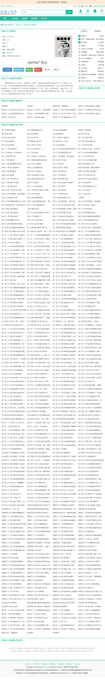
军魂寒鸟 (101, 78)
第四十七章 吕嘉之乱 (60, 171)
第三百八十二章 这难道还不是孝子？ (90, 486)
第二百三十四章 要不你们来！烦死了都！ (91, 347)
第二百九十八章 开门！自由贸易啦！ (90, 407)
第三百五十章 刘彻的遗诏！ (87, 456)
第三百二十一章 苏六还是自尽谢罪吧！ (65, 430)
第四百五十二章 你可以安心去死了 (38, 554)
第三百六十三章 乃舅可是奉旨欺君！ (14, 471)
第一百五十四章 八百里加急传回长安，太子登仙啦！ (91, 272)
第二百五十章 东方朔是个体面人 (89, 362)
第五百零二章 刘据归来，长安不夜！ (90, 599)
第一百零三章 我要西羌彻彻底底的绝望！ (14, 227)
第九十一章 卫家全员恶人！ (11, 216)
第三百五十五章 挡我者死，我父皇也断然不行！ (14, 464)
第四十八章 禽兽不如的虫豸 (87, 171)
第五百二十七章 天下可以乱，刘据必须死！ (65, 113)
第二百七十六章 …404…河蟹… (37, 389)
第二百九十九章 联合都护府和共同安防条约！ (14, 411)
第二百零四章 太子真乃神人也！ (38, 321)
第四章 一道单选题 (84, 130)
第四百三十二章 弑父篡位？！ (37, 535)
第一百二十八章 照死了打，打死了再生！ (40, 250)
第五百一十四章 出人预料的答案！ (89, 610)
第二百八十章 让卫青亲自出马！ (38, 392)
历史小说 (19, 25)
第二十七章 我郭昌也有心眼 (62, 152)
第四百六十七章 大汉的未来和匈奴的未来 (14, 569)
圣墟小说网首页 (7, 25)
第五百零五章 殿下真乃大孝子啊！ (64, 603)
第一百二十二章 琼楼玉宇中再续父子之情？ (91, 242)
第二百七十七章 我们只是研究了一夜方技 (65, 389)
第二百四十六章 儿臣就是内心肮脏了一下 (91, 359)
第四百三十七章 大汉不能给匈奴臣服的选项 (65, 539)
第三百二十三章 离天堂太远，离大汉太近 (14, 434)
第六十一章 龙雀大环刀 (9, 186)
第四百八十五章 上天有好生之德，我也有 (65, 584)
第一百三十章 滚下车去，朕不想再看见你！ (91, 250)
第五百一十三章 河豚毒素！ (62, 610)
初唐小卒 (84, 78)
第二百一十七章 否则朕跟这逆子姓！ (65, 332)
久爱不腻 (101, 65)
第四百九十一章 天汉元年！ (11, 591)
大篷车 (101, 36)
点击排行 (24, 18)
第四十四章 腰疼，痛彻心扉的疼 (89, 167)
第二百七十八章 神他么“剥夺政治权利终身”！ (91, 389)
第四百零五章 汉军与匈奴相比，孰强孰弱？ (65, 509)
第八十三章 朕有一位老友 (86, 205)
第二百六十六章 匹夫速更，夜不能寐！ (91, 377)
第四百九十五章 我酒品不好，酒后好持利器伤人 (14, 595)
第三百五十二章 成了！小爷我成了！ (39, 460)
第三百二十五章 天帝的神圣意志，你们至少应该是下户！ (65, 434)
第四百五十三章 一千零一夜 (62, 554)
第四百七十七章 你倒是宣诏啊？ (63, 576)
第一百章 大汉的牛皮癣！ (35, 224)
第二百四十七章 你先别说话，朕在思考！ (14, 362)
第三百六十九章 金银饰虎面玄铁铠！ (65, 475)
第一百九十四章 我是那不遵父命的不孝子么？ (91, 310)
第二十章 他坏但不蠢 (85, 145)
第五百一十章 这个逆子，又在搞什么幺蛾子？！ (91, 606)
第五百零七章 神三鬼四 (9, 606)
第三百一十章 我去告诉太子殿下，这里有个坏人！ (91, 419)
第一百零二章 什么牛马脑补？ (88, 224)
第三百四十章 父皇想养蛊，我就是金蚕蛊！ (40, 449)
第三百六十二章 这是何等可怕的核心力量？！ (91, 468)
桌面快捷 (102, 6)
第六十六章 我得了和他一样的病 (38, 190)
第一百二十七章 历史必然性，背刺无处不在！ (14, 250)
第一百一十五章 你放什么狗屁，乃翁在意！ (14, 239)
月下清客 (101, 45)
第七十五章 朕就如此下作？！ (63, 197)
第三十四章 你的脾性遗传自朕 (37, 160)
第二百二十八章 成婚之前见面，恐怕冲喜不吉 (40, 344)
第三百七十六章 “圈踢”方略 (36, 483)
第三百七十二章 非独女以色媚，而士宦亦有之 (40, 479)
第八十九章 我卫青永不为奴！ (63, 212)
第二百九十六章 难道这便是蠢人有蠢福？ (40, 407)
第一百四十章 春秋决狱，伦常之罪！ (39, 261)
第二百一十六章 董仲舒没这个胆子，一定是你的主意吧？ (40, 332)
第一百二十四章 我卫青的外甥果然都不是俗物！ (40, 246)
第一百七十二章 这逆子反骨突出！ (38, 291)
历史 (8, 40)
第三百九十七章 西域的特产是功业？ (65, 501)
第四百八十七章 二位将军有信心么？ (14, 588)
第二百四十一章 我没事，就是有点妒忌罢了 (65, 355)
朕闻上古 (101, 81)
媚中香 (83, 45)
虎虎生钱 (101, 55)
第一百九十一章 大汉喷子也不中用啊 (14, 310)
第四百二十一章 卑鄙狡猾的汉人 (63, 524)
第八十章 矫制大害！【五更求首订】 (14, 205)
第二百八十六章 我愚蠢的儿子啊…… (90, 396)
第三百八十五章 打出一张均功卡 (63, 490)
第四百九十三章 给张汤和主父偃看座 (65, 591)
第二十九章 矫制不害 (9, 156)
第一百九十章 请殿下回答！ (87, 306)
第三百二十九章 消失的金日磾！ (63, 438)
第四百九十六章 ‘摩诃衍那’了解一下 (39, 595)
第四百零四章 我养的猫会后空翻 (38, 509)
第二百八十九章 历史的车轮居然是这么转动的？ (65, 400)
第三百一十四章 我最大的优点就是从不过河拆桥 (91, 422)
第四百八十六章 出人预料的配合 (89, 584)
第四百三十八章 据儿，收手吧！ (89, 539)
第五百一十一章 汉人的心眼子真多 (13, 610)
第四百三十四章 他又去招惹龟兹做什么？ (91, 535)
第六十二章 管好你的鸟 (35, 186)
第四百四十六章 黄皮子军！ (87, 546)
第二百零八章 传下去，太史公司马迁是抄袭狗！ (40, 325)
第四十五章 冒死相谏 (9, 171)
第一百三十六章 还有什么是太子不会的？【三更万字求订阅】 (40, 257)
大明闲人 (84, 36)
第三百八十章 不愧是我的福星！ (38, 486)
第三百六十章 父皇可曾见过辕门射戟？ (40, 468)
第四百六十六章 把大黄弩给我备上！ (90, 565)
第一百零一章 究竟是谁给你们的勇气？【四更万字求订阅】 (65, 224)
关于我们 (29, 664)
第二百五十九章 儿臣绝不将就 (12, 374)
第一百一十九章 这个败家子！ (12, 242)
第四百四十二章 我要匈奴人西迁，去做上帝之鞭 (91, 543)
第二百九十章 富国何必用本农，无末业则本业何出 (91, 400)
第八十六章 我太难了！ (86, 209)
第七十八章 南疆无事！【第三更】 (64, 201)
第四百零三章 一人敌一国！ (11, 509)
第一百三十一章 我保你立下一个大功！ (14, 254)
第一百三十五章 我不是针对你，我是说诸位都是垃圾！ (14, 257)
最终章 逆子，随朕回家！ (61, 106)
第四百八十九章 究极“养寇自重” (63, 588)
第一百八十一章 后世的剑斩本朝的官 (65, 299)
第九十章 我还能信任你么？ (87, 212)
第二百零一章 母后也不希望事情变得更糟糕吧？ (65, 317)
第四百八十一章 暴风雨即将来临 (63, 580)
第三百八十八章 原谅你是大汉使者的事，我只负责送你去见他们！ (40, 494)
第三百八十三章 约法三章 (10, 490)
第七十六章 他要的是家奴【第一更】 (14, 201)
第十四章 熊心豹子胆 (34, 141)
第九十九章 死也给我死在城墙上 (12, 224)
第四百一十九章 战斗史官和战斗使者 (14, 524)
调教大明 (84, 71)
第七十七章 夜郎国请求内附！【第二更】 (40, 201)
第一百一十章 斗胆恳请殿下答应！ (89, 231)
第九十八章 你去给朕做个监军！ (89, 220)
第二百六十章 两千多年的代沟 (37, 374)
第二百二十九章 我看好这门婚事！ (64, 344)
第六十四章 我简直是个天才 (87, 186)
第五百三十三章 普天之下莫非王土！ (14, 110)
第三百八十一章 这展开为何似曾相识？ (65, 486)
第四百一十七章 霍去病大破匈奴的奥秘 (65, 520)
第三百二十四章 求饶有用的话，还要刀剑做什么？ (40, 434)
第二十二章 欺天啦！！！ (35, 149)
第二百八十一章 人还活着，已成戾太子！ (65, 392)
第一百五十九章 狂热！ (9, 280)
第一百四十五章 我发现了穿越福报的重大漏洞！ (65, 265)
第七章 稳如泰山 (58, 134)
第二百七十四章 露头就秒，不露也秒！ (91, 385)
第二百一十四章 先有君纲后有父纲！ (90, 329)
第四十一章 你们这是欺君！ (11, 167)
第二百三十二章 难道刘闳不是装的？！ (40, 347)
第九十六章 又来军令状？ (35, 220)
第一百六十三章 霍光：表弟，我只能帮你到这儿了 (14, 284)
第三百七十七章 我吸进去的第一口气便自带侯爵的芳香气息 (65, 483)
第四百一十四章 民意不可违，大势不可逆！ (91, 516)
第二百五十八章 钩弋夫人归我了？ (89, 370)
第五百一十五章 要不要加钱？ (12, 614)
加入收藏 (94, 6)
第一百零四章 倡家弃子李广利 (37, 227)
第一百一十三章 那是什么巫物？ (63, 235)
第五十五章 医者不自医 (60, 179)
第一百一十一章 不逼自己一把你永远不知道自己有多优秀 (14, 235)
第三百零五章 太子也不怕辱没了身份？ (65, 415)
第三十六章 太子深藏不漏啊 (87, 160)
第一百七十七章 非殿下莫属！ (63, 295)
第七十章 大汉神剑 (33, 194)
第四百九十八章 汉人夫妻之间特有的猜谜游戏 (91, 595)
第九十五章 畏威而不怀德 (10, 220)
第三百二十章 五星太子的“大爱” (37, 430)
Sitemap (77, 664)
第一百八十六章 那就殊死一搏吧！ (89, 302)
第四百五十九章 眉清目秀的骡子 (12, 561)
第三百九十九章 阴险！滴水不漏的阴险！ (14, 505)
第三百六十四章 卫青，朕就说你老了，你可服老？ (40, 471)
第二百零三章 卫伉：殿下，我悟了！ (14, 321)
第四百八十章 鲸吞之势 (35, 580)
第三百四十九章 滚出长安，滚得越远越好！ (65, 456)
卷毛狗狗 (101, 74)
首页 (4, 18)
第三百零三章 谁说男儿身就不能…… (14, 415)
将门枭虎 (84, 42)
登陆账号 (3, 6)
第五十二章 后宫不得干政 (86, 175)
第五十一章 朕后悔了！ (60, 175)
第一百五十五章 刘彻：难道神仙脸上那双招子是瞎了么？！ (14, 276)
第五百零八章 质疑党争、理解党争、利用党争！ (40, 606)
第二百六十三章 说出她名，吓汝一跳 (14, 377)
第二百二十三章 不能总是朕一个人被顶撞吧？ (14, 340)
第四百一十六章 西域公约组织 (37, 520)
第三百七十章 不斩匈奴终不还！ (89, 475)
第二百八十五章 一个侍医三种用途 (64, 396)
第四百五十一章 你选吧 (9, 554)
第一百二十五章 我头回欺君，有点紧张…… (65, 246)
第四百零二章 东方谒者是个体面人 (89, 505)
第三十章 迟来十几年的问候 (36, 156)
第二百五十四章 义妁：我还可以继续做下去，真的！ (91, 366)
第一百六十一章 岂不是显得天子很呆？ (65, 280)
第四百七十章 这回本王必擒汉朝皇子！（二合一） (91, 569)
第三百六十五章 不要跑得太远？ (63, 471)
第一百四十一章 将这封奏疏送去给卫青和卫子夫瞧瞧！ (65, 261)
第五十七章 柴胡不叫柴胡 (10, 182)
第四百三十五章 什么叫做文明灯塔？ (14, 539)
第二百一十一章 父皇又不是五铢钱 (13, 329)
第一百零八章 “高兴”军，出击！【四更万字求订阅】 (40, 231)
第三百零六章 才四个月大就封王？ (89, 415)
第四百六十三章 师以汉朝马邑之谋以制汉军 (14, 565)
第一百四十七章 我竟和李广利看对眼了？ (14, 269)
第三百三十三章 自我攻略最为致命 (64, 441)
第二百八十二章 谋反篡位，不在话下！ (91, 392)
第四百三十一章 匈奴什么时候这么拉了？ (14, 535)
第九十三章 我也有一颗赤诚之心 (63, 216)
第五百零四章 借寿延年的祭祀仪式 (38, 603)
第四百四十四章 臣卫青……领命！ (38, 546)
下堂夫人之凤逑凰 (87, 49)
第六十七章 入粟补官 (60, 190)
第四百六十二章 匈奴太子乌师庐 (89, 561)
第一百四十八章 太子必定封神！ (38, 269)
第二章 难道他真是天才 (35, 130)
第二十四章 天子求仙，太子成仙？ (89, 149)
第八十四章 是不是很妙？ (10, 209)
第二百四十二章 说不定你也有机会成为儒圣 (91, 355)
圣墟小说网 (80, 648)
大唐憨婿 (84, 52)
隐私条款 (45, 664)
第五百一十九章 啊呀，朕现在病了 (13, 618)
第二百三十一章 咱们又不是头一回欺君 (14, 347)
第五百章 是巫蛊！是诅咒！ (36, 599)
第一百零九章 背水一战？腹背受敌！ (65, 231)
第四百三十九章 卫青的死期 (11, 543)
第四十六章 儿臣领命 (34, 171)
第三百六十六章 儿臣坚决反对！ (89, 471)
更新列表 (19, 70)
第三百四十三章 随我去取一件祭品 (13, 453)
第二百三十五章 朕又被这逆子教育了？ (14, 351)
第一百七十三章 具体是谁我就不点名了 (65, 291)
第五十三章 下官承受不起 (10, 179)
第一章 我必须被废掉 (9, 130)
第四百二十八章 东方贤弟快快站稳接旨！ (40, 531)
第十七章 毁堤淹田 (8, 145)
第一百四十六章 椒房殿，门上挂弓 (89, 265)
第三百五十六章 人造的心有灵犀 (38, 464)
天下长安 (84, 68)
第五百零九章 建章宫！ (60, 606)
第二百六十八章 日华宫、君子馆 (38, 381)
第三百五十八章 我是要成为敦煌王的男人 (91, 464)
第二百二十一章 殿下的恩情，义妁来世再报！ (65, 336)
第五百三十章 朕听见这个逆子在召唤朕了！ (91, 110)
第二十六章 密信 (32, 152)
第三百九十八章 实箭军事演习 (88, 501)
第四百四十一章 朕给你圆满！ (63, 543)
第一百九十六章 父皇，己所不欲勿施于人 (40, 314)
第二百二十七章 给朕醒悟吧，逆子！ (14, 344)
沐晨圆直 (101, 61)
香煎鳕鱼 (101, 71)
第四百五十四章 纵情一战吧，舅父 (89, 554)
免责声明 (37, 664)
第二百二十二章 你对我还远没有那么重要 (91, 336)
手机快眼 (77, 6)
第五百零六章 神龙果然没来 (87, 603)
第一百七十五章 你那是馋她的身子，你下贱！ (14, 295)
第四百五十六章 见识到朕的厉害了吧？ (40, 558)
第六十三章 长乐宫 (59, 186)
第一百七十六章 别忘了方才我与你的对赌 (40, 295)
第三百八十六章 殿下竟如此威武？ (89, 490)
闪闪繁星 (101, 39)
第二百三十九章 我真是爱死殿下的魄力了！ (14, 355)
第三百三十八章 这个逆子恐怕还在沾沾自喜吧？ (91, 445)
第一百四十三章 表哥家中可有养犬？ (14, 265)
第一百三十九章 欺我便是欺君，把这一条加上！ (14, 261)
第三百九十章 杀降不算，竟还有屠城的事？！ (91, 494)
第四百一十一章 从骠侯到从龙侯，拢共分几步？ (14, 516)
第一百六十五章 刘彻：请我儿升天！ (65, 284)
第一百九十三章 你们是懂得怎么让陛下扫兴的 (65, 310)
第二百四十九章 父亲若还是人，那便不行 (65, 362)
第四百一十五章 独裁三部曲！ (12, 520)
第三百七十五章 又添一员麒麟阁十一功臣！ (14, 483)
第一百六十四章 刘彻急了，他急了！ (39, 284)
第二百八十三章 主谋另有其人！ (12, 396)
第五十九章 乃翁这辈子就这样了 (63, 182)
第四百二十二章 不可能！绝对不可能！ (91, 524)
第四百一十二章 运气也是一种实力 (38, 516)
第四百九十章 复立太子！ (86, 588)
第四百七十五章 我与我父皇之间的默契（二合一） (14, 576)
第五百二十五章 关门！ (9, 117)
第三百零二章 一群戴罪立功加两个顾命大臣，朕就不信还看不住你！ (91, 411)
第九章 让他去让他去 (9, 137)
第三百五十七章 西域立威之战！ (63, 464)
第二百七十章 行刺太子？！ (87, 381)
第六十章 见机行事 (84, 182)
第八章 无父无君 (83, 134)
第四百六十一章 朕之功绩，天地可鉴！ (65, 561)
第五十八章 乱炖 (32, 182)
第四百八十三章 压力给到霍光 (12, 584)
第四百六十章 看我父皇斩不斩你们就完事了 (40, 561)
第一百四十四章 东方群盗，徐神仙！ (39, 265)
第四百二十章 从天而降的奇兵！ (38, 524)
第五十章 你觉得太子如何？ (36, 175)
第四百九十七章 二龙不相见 (62, 595)
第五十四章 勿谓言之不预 (35, 179)
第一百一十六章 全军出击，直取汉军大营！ (40, 239)
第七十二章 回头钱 (84, 194)
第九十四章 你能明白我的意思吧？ (89, 216)
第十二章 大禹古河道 (85, 137)
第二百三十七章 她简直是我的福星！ (65, 351)
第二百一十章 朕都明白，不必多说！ (90, 325)
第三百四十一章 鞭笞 (60, 449)
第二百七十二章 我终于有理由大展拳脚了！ (40, 385)
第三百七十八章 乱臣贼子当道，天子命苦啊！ (91, 483)
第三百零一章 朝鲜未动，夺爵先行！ (65, 411)
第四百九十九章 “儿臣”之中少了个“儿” (14, 599)
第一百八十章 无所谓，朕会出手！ (38, 299)
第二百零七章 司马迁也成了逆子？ (13, 325)
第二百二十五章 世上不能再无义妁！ (65, 340)
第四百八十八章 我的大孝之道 (37, 588)
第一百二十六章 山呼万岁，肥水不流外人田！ (91, 246)
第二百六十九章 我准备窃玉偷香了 (64, 381)
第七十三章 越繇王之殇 (9, 197)
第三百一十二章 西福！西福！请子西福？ (40, 422)
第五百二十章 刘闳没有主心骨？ (38, 618)
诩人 (102, 58)
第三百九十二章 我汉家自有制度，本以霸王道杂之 (40, 498)
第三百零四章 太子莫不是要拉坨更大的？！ (40, 415)
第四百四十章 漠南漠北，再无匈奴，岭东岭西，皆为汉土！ (40, 543)
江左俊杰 (101, 42)
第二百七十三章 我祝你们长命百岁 (64, 385)
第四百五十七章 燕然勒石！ (62, 558)
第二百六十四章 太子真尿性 (36, 377)
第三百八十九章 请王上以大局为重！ (65, 494)
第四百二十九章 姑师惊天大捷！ (63, 531)
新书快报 (10, 53)
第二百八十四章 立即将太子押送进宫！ (40, 396)
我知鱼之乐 (10, 37)
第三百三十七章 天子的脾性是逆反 (64, 445)
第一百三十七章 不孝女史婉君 (63, 257)
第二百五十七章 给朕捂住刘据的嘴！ (65, 370)
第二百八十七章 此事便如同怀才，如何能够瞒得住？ (14, 400)
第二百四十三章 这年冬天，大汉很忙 (14, 359)
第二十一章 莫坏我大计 (9, 149)
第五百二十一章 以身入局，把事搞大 (65, 618)
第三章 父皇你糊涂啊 (60, 130)
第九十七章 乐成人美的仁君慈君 (63, 220)
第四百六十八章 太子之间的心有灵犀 (39, 569)
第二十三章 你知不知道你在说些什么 (65, 149)
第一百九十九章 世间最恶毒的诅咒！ (14, 317)
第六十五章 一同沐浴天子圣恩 (12, 190)
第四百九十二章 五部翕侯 (35, 591)
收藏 (29, 70)
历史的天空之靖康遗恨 (88, 74)
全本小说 (44, 18)
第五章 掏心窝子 (7, 134)
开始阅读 (7, 70)
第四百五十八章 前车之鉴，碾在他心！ (91, 558)
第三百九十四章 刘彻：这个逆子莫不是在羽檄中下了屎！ (91, 498)
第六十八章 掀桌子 (84, 190)
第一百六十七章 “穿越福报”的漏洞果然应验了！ (14, 287)
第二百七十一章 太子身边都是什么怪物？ (14, 385)
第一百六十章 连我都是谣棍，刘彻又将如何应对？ (40, 280)
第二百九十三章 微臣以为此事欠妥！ (65, 404)
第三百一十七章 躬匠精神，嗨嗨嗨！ (65, 426)
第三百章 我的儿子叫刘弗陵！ (37, 411)
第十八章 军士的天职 (34, 145)
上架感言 (81, 197)
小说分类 (15, 18)
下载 (47, 70)
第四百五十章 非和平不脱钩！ (88, 550)
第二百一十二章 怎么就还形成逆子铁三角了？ (40, 329)
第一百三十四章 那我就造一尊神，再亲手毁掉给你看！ (91, 254)
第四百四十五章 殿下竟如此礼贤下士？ (65, 546)
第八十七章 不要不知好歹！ (11, 212)
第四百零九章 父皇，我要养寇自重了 (65, 513)
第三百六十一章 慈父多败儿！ (63, 468)
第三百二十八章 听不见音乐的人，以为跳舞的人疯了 (40, 438)
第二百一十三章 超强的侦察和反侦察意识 (65, 329)
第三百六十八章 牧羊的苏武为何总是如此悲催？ (40, 475)
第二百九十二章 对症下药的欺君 (38, 404)
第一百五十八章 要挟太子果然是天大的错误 (91, 276)
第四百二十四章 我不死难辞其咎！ (38, 528)
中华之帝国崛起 (86, 58)
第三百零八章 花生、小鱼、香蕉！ (38, 419)
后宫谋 (83, 65)
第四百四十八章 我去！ (35, 550)
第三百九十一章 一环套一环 (11, 498)
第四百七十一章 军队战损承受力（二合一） (14, 573)
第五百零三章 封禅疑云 (9, 603)
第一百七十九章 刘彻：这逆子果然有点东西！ (14, 299)
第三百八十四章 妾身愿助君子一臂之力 (40, 490)
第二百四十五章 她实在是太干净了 (64, 359)
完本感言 (30, 106)
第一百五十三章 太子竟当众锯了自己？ (65, 272)
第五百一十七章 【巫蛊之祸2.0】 (64, 614)
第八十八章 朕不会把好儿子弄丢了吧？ (40, 212)
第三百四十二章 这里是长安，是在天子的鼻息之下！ (91, 449)
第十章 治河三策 (32, 137)
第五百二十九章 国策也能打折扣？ (13, 113)
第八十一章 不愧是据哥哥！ (36, 205)
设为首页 (85, 6)
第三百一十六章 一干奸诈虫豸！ (38, 426)
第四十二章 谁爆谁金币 (35, 167)
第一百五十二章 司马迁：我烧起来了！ (40, 272)
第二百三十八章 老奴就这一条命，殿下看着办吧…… (91, 351)
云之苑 (101, 49)
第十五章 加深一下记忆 (60, 141)
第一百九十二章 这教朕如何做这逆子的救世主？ (40, 310)
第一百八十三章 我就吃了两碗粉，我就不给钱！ (14, 302)
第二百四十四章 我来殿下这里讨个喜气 (40, 359)
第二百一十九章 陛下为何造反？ (12, 336)
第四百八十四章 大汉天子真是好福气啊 (40, 584)
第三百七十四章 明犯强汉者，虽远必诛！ (91, 479)
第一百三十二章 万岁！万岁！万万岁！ (40, 254)
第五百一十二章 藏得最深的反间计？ (39, 610)
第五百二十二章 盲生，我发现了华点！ (91, 618)
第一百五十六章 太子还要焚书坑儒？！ (40, 276)
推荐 (38, 70)
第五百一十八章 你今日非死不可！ (89, 614)
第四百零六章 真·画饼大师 (87, 509)
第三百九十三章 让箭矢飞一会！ (63, 498)
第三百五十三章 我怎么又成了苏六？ (65, 460)
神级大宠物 (100, 52)
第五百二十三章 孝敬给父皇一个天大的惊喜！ (65, 117)
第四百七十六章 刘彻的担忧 (36, 576)
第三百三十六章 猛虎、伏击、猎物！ (39, 445)
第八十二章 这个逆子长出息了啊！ (64, 205)
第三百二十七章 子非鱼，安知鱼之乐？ (14, 438)
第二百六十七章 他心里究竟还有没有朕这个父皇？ (14, 381)
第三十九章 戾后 (58, 164)
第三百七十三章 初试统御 (61, 479)
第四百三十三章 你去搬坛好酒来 (63, 535)
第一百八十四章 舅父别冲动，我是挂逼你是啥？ (40, 302)
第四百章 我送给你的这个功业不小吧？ (40, 505)
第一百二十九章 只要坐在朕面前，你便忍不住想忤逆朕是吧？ (65, 250)
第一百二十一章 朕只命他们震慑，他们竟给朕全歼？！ (65, 242)
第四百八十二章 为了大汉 (86, 580)
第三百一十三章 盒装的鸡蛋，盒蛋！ (65, 422)
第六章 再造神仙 (32, 134)
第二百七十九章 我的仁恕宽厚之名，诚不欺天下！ (14, 392)
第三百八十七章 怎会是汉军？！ (12, 494)
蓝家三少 (101, 68)
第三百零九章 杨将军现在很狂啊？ (64, 419)
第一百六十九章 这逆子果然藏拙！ (64, 287)
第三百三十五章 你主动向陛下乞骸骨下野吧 (14, 445)
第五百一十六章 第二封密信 (36, 614)
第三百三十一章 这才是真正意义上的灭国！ (14, 441)
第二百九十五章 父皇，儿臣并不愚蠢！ (14, 407)
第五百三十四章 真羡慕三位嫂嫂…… (90, 106)
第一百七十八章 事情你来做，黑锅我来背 (91, 295)
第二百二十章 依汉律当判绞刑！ (38, 336)
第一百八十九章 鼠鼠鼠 (60, 306)
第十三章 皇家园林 (8, 141)
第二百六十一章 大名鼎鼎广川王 (63, 374)
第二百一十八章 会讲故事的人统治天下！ (91, 332)
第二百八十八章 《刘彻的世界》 (38, 400)
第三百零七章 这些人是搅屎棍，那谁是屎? (14, 419)
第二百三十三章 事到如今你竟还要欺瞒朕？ (65, 347)
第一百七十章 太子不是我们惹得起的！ (91, 287)
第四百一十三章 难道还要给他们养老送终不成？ (65, 516)
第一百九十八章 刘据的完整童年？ (89, 314)
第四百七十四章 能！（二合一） (89, 573)
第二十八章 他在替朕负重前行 (88, 152)
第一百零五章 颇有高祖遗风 (62, 227)
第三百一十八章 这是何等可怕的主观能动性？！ (91, 426)
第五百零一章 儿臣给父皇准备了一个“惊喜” (65, 599)
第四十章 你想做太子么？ (86, 164)
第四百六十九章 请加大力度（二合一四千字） (65, 569)
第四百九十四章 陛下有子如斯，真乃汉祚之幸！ (91, 591)
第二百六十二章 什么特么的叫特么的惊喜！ (91, 374)
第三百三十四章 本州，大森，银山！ (90, 441)
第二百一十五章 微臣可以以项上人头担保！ (14, 332)
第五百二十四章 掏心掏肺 (35, 117)
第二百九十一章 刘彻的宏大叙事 (12, 404)
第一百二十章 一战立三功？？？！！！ (40, 242)
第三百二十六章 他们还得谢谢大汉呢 (90, 434)
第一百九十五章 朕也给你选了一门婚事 (14, 314)
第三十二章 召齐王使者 (86, 156)
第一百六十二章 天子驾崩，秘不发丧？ (91, 280)
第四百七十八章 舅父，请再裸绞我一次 (91, 576)
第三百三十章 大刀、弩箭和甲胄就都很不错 (91, 438)
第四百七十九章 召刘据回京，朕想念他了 (14, 580)
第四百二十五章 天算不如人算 (63, 528)
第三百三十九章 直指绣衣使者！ (12, 449)
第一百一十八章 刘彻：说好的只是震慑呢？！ (91, 239)
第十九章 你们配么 (59, 145)
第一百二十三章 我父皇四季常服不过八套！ (14, 246)
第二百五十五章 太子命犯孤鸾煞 (12, 370)
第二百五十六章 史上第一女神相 (38, 370)
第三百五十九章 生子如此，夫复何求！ (14, 468)
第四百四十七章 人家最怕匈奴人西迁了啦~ (14, 550)
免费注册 (9, 6)
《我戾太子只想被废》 (16, 648)
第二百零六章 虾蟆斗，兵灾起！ (89, 321)
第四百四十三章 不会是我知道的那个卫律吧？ (14, 546)
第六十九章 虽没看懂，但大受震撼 (13, 194)
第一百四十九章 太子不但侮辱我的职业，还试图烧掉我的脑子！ (65, 269)
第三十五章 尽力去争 (60, 160)
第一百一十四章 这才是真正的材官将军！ (91, 235)
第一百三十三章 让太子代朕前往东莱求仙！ (65, 254)
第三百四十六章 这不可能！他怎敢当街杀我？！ (91, 453)
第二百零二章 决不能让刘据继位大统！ (91, 317)
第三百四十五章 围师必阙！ (62, 453)
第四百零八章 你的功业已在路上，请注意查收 (40, 513)
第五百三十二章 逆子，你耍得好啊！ (39, 110)
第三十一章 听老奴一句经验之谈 (63, 156)
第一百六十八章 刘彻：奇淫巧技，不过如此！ (40, 287)
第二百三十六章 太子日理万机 (37, 351)
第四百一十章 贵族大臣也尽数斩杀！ (90, 513)
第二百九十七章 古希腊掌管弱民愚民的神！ (65, 407)
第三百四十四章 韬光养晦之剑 (37, 453)
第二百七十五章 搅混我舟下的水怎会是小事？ (14, 389)
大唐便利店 (84, 61)
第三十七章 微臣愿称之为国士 (12, 164)
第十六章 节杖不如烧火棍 (86, 141)
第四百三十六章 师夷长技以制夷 (38, 539)
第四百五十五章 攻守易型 (10, 558)
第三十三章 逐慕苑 (8, 160)
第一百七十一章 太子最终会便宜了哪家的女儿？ (14, 291)
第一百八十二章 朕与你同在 (87, 299)
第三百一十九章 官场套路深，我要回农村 (14, 430)
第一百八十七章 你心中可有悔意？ (13, 306)
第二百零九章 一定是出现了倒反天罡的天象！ (65, 325)
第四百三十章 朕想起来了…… (88, 531)
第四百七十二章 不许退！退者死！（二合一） (40, 573)
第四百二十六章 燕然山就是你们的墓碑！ (91, 528)
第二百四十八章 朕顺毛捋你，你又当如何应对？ (40, 362)
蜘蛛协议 (53, 664)
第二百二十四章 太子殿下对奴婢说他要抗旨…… (40, 340)
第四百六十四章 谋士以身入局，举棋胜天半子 (40, 565)
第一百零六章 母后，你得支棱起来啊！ (91, 227)
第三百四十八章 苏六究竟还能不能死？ (40, 456)
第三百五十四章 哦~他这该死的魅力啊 (91, 460)
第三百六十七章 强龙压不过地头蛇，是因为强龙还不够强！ (14, 475)
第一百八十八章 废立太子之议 (37, 306)
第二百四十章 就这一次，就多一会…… (40, 355)
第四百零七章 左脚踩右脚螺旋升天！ (14, 513)
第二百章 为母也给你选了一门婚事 (38, 317)
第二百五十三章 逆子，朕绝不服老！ (65, 366)
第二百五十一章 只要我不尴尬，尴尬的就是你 (14, 366)
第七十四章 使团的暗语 (35, 197)
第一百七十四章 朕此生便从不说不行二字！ (91, 291)
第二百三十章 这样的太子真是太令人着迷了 (91, 344)
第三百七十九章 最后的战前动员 (12, 486)
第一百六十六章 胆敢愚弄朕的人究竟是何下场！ (91, 284)
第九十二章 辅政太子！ (35, 216)
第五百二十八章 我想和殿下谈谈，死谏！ (40, 113)
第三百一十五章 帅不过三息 (11, 426)
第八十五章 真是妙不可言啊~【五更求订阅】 (65, 209)
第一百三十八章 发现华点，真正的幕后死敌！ (91, 257)
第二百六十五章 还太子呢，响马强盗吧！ (65, 377)
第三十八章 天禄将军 (34, 164)
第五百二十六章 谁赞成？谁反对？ (89, 113)
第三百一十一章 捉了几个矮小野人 (13, 422)
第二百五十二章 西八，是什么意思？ (39, 366)
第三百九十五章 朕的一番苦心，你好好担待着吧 (14, 501)
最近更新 (34, 18)
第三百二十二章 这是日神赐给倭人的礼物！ (91, 430)
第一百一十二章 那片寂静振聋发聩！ (39, 235)
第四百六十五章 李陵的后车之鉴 (63, 565)
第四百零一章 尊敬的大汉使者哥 (63, 505)
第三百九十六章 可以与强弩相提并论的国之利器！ (40, 501)
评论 (56, 70)
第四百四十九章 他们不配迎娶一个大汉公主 (65, 550)
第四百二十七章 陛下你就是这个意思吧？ (14, 531)
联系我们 (69, 664)
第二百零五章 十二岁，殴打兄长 (63, 321)
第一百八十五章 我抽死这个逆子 (63, 302)
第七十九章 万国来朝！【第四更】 (89, 201)
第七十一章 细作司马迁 (60, 194)
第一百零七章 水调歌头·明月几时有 (13, 231)
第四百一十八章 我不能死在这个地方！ (91, 520)
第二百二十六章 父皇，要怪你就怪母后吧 (91, 340)
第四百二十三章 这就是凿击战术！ (13, 528)
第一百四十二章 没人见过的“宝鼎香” (90, 261)
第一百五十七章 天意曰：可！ (63, 276)
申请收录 (61, 664)
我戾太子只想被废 (30, 25)
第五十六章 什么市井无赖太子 (88, 179)
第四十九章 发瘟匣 (8, 175)
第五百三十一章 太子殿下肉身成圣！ (65, 110)
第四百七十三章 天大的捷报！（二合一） (65, 573)
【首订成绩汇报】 (33, 209)
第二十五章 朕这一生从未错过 (12, 152)
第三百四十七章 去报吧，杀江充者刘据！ (14, 456)
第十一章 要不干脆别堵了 (61, 137)
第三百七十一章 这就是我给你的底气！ (14, 479)
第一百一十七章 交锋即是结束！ (63, 239)
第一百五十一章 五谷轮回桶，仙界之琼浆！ (14, 272)
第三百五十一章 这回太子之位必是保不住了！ (14, 460)
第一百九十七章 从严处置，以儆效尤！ (65, 314)
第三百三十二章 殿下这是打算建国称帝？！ (40, 441)
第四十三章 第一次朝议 (60, 167)
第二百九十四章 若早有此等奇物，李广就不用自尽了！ (91, 404)
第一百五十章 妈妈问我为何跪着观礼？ (91, 269)
